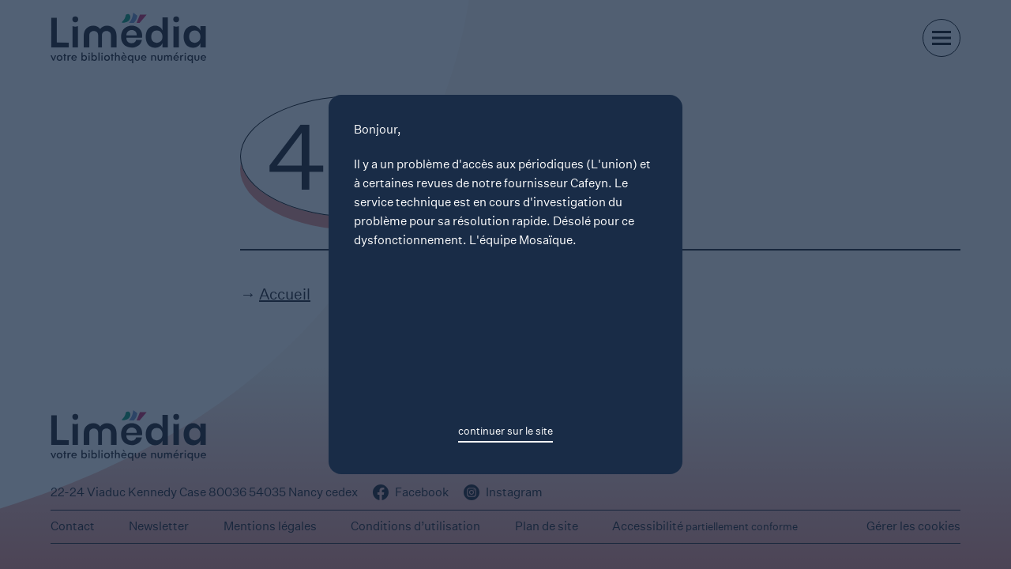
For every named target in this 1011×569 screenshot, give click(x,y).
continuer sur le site (505, 431)
